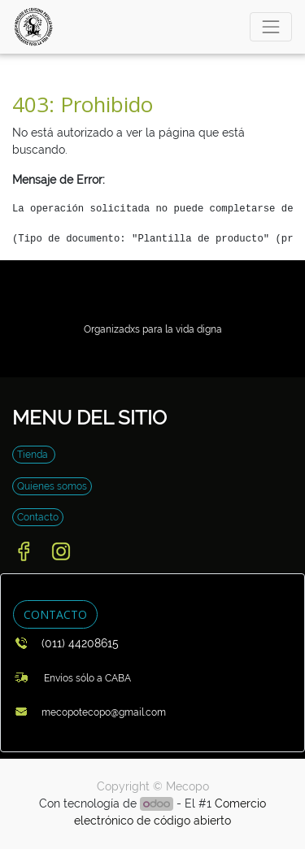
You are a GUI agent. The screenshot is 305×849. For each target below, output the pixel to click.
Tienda (33, 454)
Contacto (38, 517)
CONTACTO (55, 614)
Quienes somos (52, 486)
